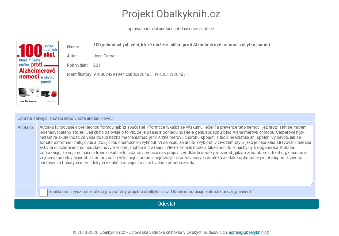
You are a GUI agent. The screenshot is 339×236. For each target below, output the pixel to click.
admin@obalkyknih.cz (249, 232)
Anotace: (26, 127)
